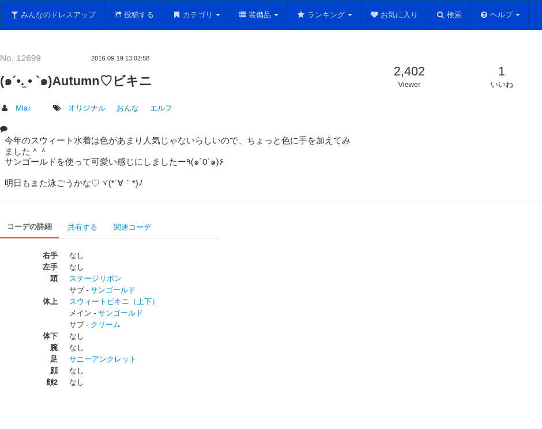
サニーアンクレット (103, 359)
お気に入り (394, 14)
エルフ (161, 108)
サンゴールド (113, 290)
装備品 (258, 14)
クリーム (106, 324)
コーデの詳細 (29, 226)
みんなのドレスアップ (53, 14)
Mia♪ (23, 108)
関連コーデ (132, 227)
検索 (449, 14)
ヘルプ (500, 14)
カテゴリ (196, 14)
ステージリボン (95, 278)
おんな (127, 108)
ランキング (324, 14)
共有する (82, 227)
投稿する (134, 14)
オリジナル (87, 108)
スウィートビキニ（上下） (114, 301)
